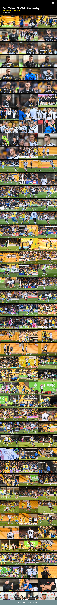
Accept (30, 602)
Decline (35, 602)
